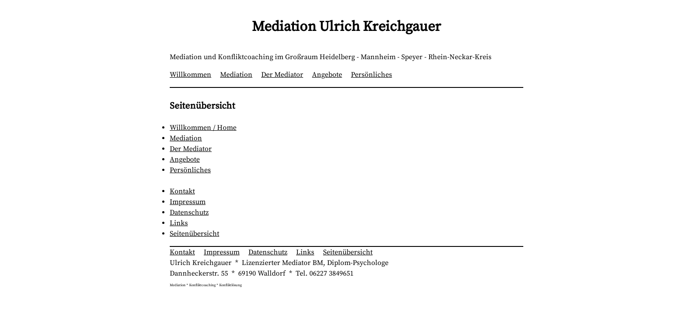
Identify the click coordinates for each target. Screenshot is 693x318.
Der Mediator (282, 74)
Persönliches (371, 74)
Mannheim (378, 57)
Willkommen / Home (203, 127)
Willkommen (190, 74)
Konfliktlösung (230, 285)
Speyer (412, 57)
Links (179, 223)
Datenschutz (189, 212)
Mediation (236, 74)
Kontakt (182, 191)
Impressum (188, 201)
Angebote (327, 74)
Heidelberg (337, 57)
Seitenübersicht (194, 233)
